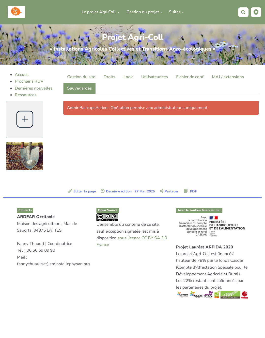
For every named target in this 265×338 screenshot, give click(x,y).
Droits (109, 77)
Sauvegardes (79, 88)
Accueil (22, 74)
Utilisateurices (154, 77)
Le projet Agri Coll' (101, 12)
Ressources (25, 95)
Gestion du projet (144, 12)
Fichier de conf (189, 77)
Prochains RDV (29, 81)
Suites (176, 12)
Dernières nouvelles (33, 88)
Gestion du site (81, 77)
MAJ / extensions (228, 77)
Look (128, 77)
